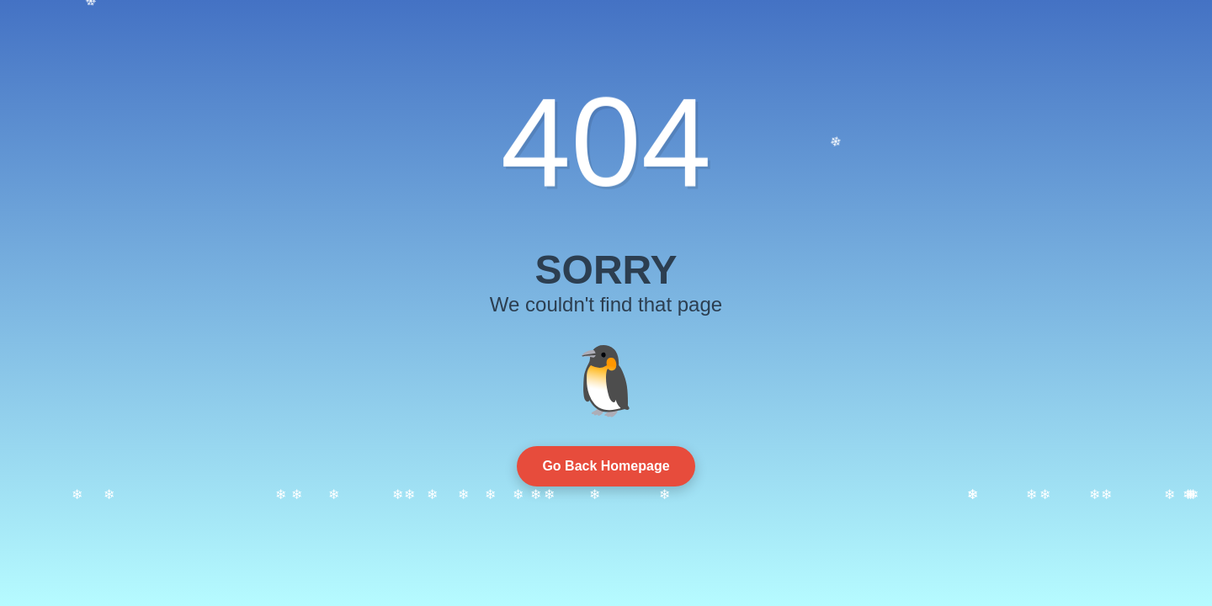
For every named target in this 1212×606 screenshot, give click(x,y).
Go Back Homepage (605, 466)
